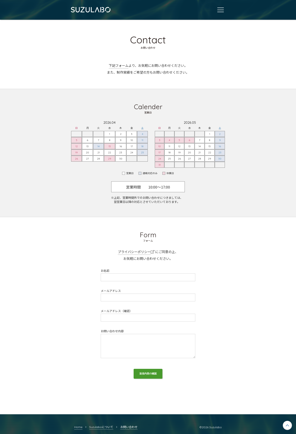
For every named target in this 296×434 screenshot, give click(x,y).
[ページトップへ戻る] (287, 425)
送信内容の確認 (148, 373)
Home (78, 427)
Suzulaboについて (101, 427)
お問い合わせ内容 (112, 331)
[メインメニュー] (220, 9)
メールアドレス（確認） (116, 311)
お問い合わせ (129, 427)
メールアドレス (111, 291)
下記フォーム (118, 66)
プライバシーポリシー (134, 252)
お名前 (105, 271)
